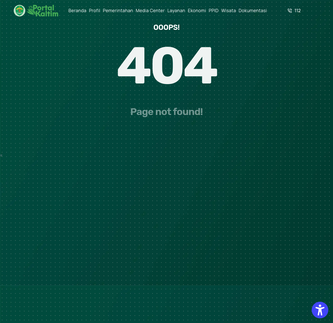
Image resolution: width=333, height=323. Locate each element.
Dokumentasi (253, 11)
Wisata (228, 11)
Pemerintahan (118, 11)
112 (294, 11)
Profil (94, 11)
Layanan (176, 11)
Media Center (150, 11)
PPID (214, 11)
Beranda (77, 11)
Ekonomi (197, 11)
